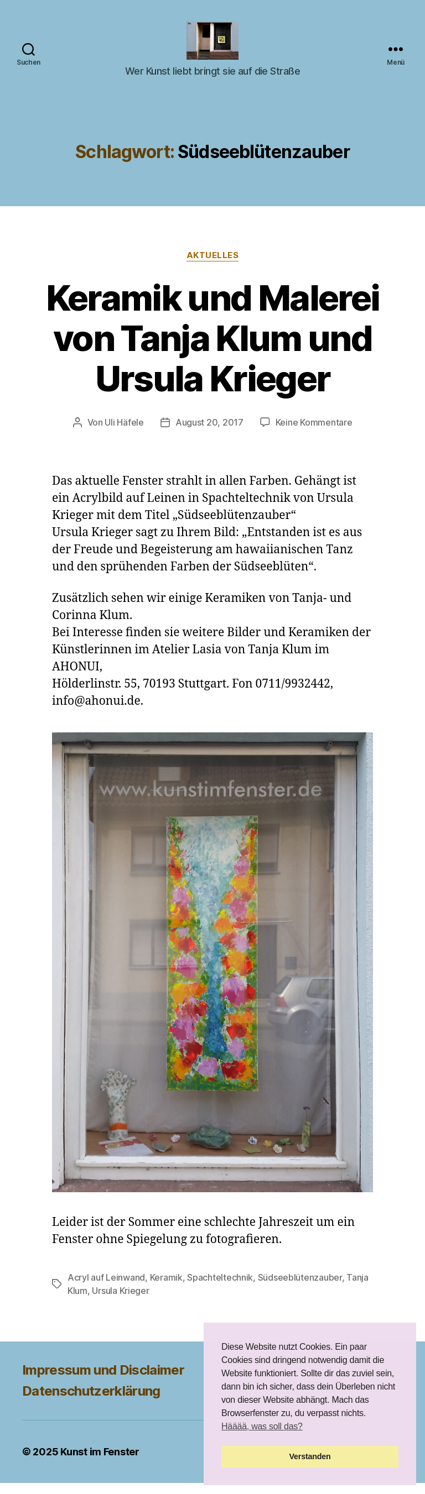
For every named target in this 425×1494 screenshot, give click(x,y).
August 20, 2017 (209, 433)
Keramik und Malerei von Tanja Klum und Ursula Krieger (212, 349)
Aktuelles (212, 266)
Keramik (166, 1288)
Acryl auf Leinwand (106, 1288)
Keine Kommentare (314, 433)
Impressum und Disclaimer (103, 1381)
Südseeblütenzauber (300, 1288)
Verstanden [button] (310, 1456)
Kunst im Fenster (99, 1463)
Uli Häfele (124, 433)
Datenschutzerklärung (91, 1402)
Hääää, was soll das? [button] (262, 1426)
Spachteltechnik (220, 1288)
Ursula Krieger (120, 1301)
